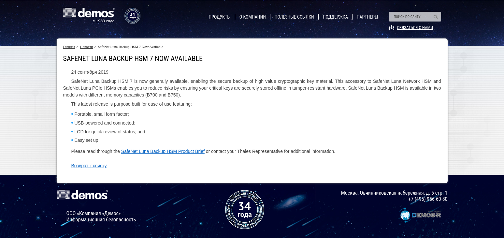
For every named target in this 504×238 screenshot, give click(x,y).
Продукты (220, 17)
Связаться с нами (415, 27)
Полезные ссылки (294, 17)
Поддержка (335, 17)
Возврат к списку (89, 165)
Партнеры (367, 17)
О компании (252, 17)
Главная (69, 47)
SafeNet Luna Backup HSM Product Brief (163, 151)
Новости (86, 47)
